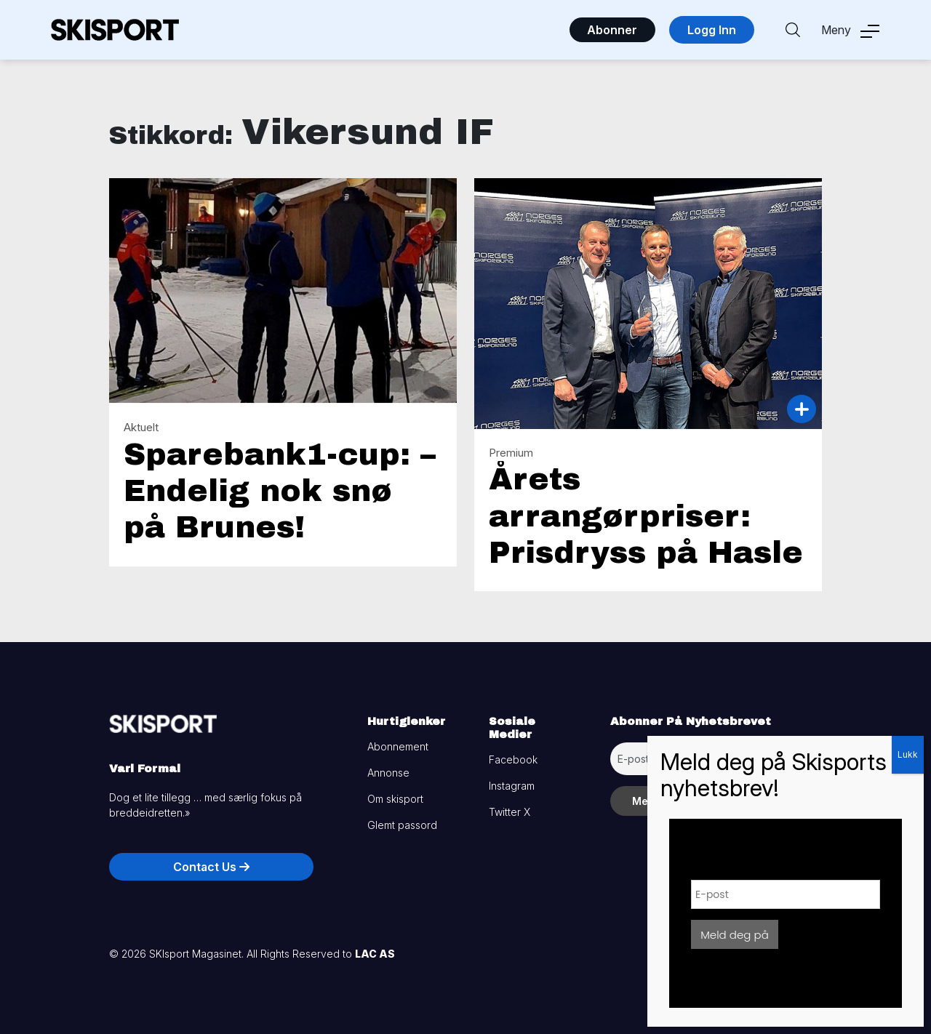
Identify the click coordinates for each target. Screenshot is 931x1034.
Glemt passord (402, 825)
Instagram (512, 785)
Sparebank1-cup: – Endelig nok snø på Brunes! (280, 491)
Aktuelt (141, 427)
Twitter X (509, 812)
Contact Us (211, 866)
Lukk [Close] (908, 754)
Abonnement (397, 746)
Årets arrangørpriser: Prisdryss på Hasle (646, 515)
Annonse (388, 772)
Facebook (513, 759)
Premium (511, 453)
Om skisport (395, 799)
